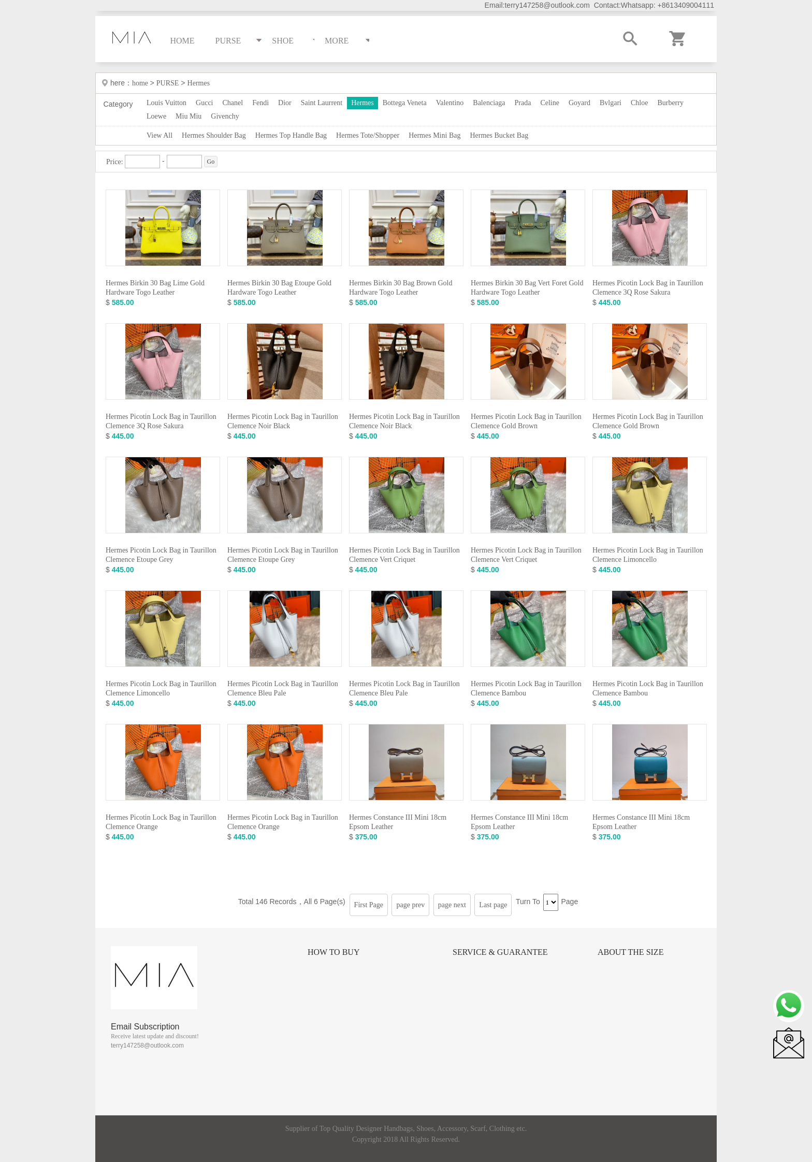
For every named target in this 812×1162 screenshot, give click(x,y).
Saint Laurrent (321, 103)
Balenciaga (489, 103)
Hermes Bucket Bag (499, 135)
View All (159, 135)
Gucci (204, 103)
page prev (410, 905)
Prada (523, 103)
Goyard (579, 103)
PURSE (167, 83)
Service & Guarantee (500, 952)
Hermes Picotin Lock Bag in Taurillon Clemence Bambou (526, 688)
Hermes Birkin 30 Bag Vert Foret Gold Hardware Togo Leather (527, 287)
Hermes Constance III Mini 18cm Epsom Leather (397, 822)
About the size (630, 952)
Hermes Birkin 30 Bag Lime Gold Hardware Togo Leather (155, 287)
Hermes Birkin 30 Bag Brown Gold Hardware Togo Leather (400, 287)
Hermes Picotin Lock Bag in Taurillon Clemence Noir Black (282, 421)
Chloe (639, 103)
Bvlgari (610, 103)
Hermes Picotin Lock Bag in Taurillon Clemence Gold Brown (526, 421)
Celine (549, 103)
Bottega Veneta (405, 103)
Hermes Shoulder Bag (214, 135)
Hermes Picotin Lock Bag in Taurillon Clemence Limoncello (647, 554)
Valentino (450, 103)
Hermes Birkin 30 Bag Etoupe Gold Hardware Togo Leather (279, 287)
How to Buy (333, 952)
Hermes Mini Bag (434, 135)
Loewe (156, 116)
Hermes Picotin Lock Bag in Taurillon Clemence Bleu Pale (282, 688)
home (141, 83)
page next (452, 905)
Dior (285, 103)
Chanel (233, 103)
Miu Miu (188, 116)
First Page (368, 905)
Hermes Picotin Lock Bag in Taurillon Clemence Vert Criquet (404, 554)
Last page (493, 905)
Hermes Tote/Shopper (367, 135)
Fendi (260, 103)
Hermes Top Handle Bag (291, 135)
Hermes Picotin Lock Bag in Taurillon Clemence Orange (161, 822)
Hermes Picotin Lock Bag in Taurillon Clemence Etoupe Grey (161, 554)
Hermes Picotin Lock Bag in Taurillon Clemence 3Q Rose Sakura (647, 287)
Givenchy (225, 116)
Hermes (198, 83)
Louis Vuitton (166, 103)
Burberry (670, 103)
